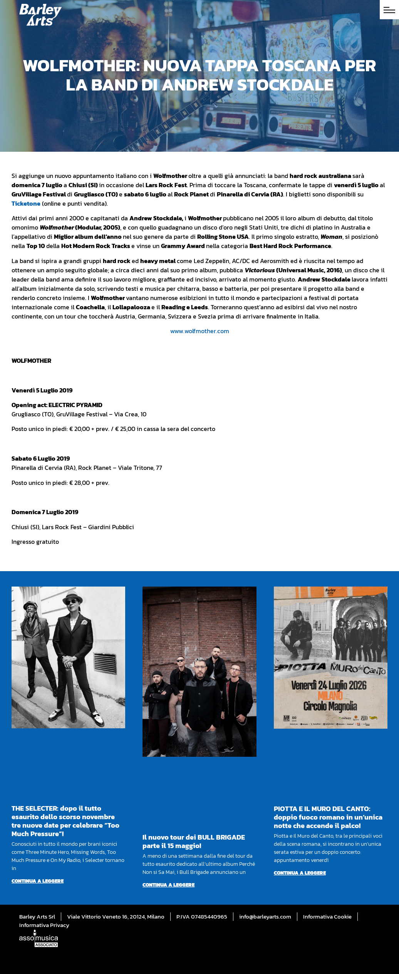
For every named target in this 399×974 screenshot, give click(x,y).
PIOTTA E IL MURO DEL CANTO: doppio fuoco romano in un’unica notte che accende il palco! (328, 817)
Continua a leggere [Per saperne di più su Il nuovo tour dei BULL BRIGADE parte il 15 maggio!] (168, 885)
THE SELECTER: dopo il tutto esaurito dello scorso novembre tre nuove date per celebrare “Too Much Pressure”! (65, 821)
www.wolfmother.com (199, 330)
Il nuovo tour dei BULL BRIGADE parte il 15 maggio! (193, 841)
